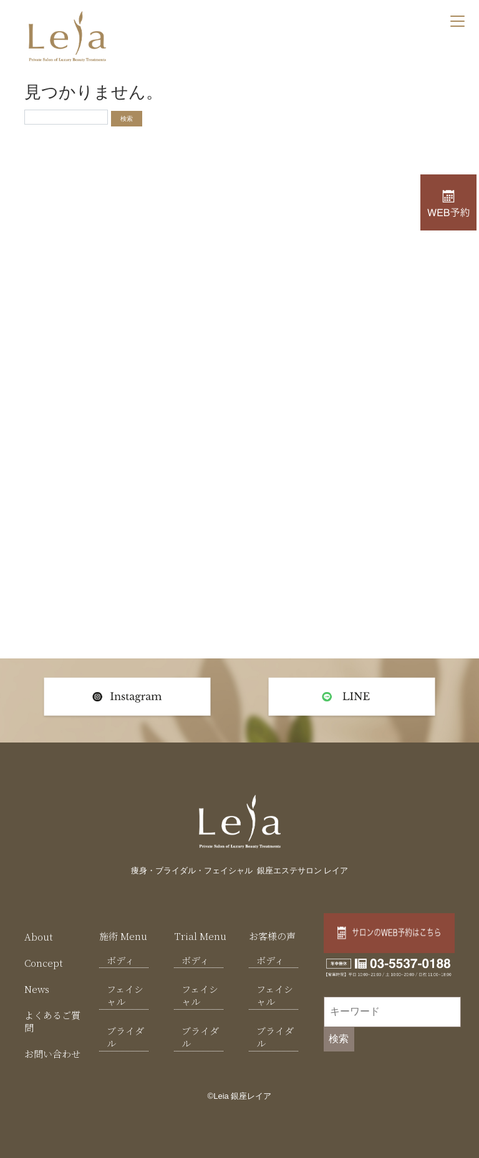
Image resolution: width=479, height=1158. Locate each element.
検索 (339, 1038)
